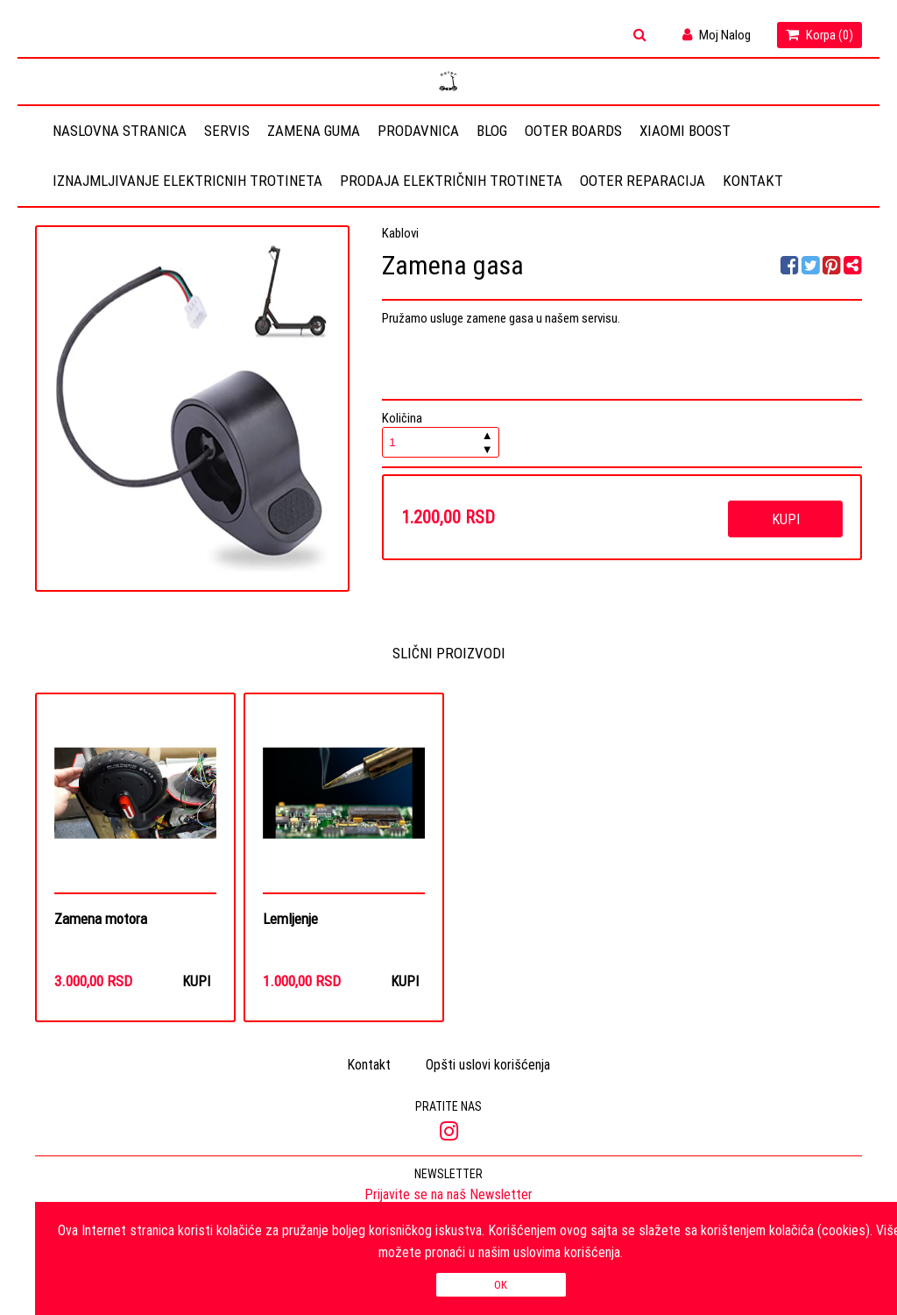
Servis (227, 130)
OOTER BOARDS (573, 130)
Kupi (786, 519)
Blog (492, 130)
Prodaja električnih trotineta (451, 180)
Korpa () (819, 34)
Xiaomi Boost (685, 130)
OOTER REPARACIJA (642, 180)
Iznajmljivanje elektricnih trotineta (187, 180)
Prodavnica (418, 130)
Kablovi (400, 232)
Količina (440, 433)
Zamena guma (313, 130)
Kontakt (753, 180)
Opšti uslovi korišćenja (488, 1065)
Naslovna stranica (120, 130)
